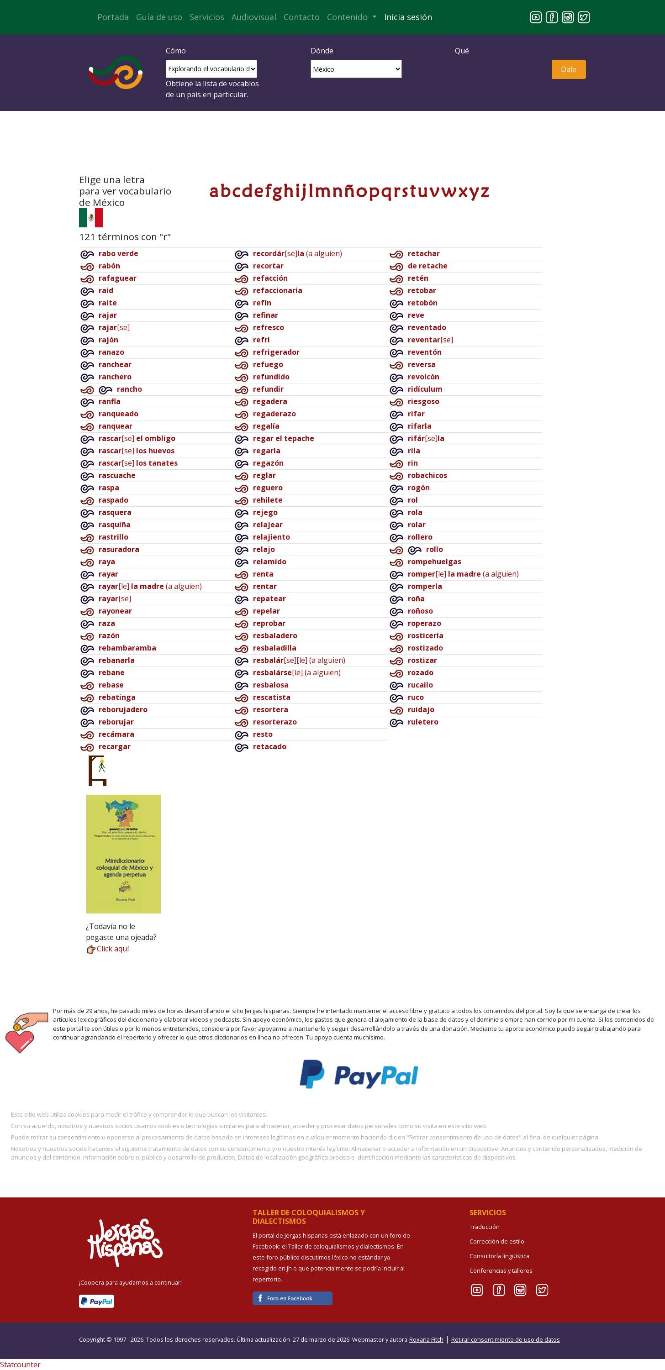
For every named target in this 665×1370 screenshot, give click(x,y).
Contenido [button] (348, 16)
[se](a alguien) (297, 253)
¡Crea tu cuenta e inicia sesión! (332, 145)
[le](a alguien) (150, 586)
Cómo (176, 51)
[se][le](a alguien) (299, 660)
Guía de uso (159, 16)
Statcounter (20, 1365)
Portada (113, 16)
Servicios (207, 16)
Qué (462, 51)
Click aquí (107, 949)
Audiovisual (254, 16)
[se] (114, 327)
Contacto (302, 16)
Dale (568, 69)
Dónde (322, 51)
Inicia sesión (408, 16)
